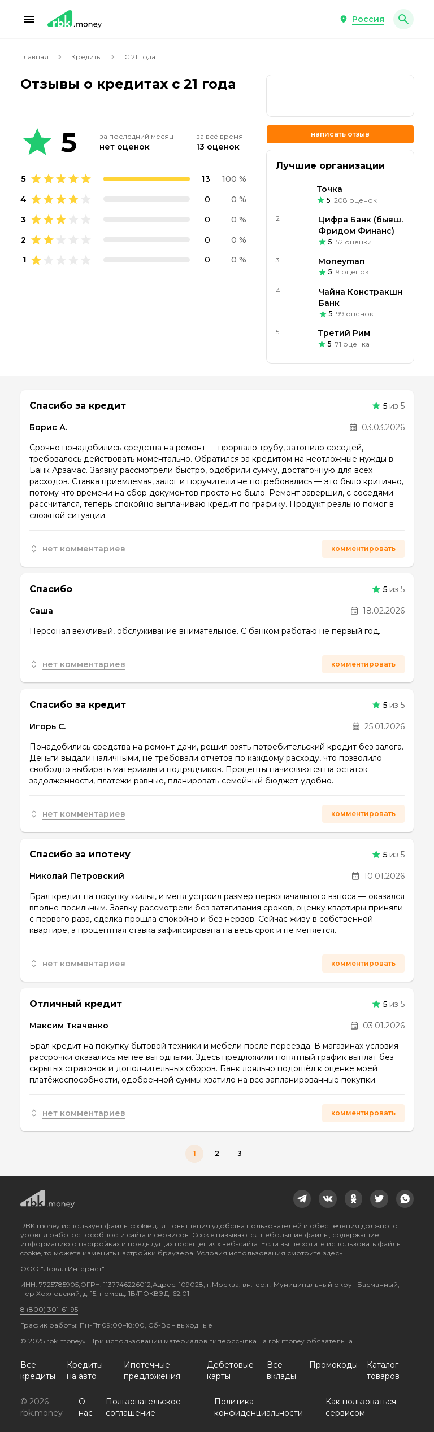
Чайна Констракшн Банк (360, 297)
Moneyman (341, 261)
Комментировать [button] (363, 548)
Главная (34, 56)
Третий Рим (344, 333)
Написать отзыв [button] (340, 134)
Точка (329, 189)
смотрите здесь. (315, 1253)
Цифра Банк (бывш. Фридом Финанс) (360, 225)
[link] (302, 1199)
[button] (29, 19)
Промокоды (333, 1365)
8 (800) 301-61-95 (49, 1309)
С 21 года (139, 56)
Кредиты (86, 56)
